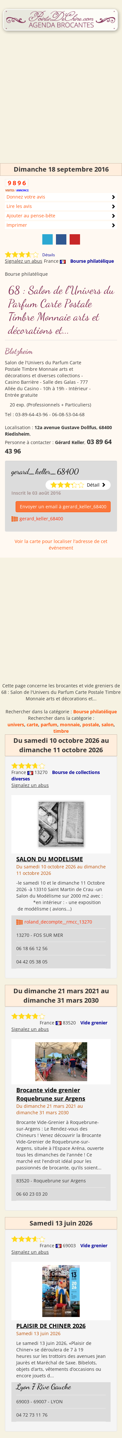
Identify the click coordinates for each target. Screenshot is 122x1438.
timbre (61, 731)
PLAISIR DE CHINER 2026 (51, 1326)
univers (15, 724)
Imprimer (17, 225)
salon (108, 724)
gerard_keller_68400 (45, 471)
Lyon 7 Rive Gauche (43, 1386)
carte (32, 724)
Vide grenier (93, 1023)
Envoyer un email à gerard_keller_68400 (63, 506)
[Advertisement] (61, 102)
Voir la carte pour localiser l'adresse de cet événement (61, 544)
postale (90, 724)
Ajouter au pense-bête (31, 215)
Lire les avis (19, 206)
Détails (48, 255)
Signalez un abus (23, 261)
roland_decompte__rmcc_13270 (58, 922)
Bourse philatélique (92, 261)
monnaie (70, 724)
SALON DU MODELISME (49, 859)
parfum (49, 724)
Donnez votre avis (26, 197)
